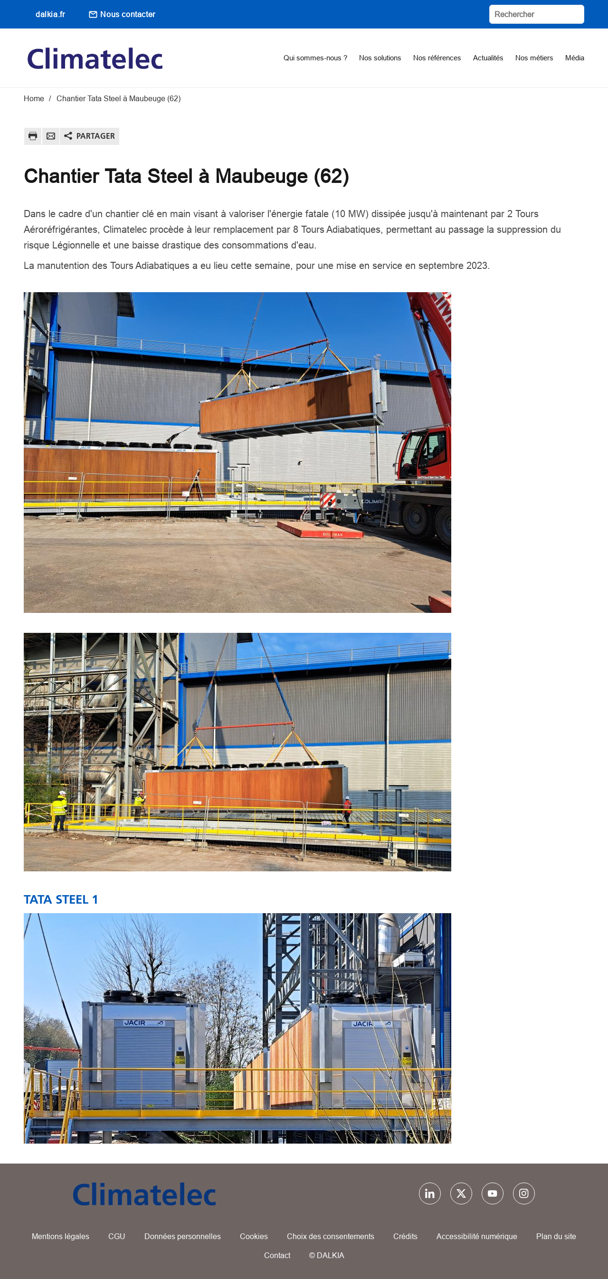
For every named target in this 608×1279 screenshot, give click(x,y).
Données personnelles (182, 1236)
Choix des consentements (330, 1236)
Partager (95, 136)
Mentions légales (60, 1236)
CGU (116, 1236)
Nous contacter (127, 14)
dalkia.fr (50, 14)
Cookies (254, 1236)
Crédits (405, 1236)
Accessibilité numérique (477, 1236)
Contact (277, 1255)
